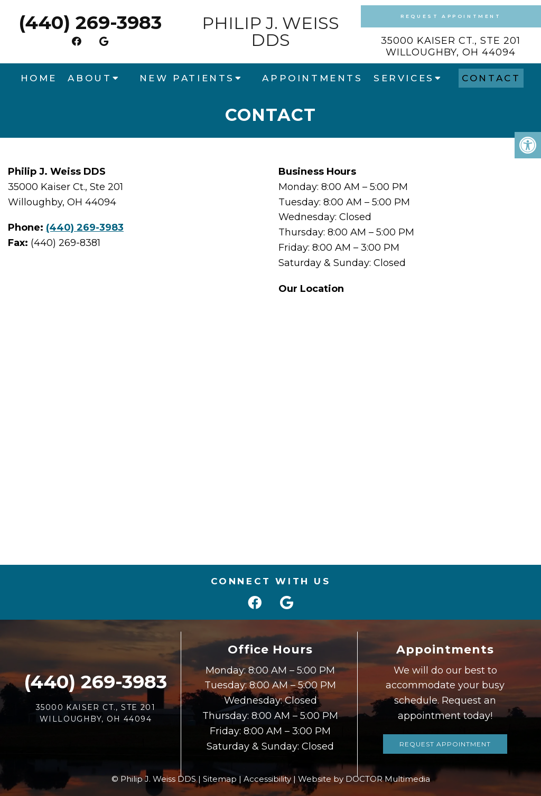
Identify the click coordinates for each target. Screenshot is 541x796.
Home (39, 78)
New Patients (187, 78)
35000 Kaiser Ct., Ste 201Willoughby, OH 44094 (450, 46)
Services (404, 78)
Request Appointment (450, 16)
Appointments (312, 78)
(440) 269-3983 (90, 22)
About (89, 78)
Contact (491, 78)
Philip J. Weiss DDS (270, 32)
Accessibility (267, 779)
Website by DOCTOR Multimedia (364, 779)
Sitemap (220, 779)
